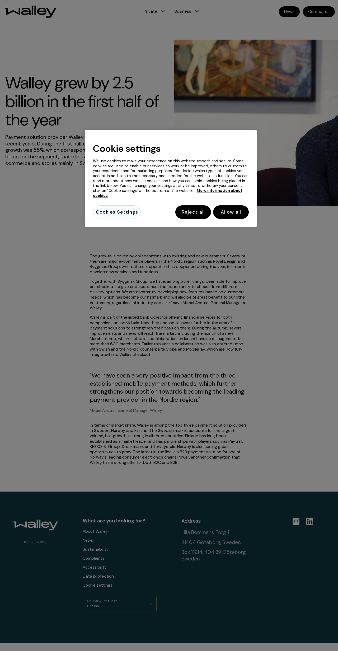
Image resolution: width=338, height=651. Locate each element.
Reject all (189, 212)
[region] (171, 179)
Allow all (231, 212)
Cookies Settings (117, 212)
